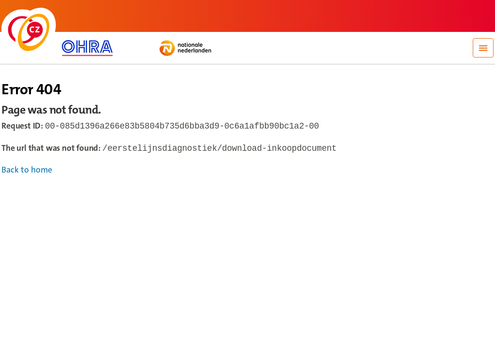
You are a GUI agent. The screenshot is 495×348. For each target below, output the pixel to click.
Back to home (26, 171)
